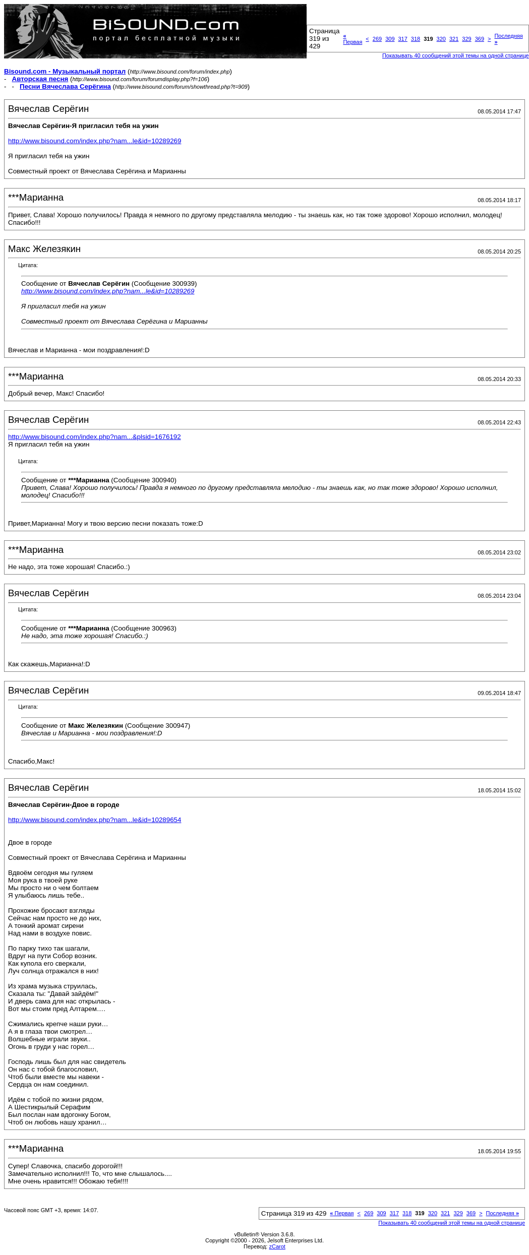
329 (466, 39)
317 (402, 39)
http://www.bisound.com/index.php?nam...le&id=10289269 (94, 141)
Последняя (502, 1213)
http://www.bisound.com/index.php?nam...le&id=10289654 (94, 820)
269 (377, 39)
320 (441, 39)
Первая (352, 39)
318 (415, 39)
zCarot (277, 1246)
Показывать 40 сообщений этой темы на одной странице (455, 55)
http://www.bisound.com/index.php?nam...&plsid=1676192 (94, 437)
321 (453, 39)
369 (479, 39)
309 (389, 39)
